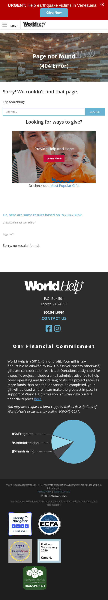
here (37, 399)
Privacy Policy (44, 491)
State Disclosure (62, 491)
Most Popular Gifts (65, 185)
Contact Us (54, 318)
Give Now (54, 13)
